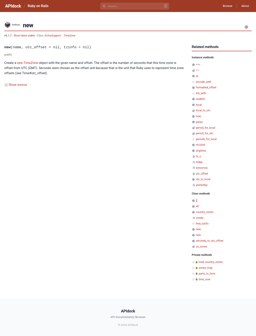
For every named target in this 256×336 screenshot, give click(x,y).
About (244, 6)
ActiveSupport (53, 35)
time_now (204, 279)
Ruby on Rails (38, 6)
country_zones (204, 212)
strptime (201, 150)
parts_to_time (207, 273)
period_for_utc (204, 133)
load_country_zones (211, 262)
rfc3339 (200, 144)
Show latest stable (24, 35)
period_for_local (205, 127)
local (199, 104)
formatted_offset (206, 87)
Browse (225, 6)
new (20, 63)
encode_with (203, 81)
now (198, 116)
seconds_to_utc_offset (209, 240)
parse (199, 122)
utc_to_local (203, 179)
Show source (18, 85)
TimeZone (70, 35)
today (199, 162)
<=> (198, 64)
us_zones (201, 246)
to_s (198, 156)
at (197, 76)
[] (196, 200)
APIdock (13, 6)
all (197, 206)
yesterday (202, 185)
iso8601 (201, 99)
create (200, 217)
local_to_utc (203, 110)
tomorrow (202, 167)
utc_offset (202, 173)
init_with (201, 93)
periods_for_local (206, 139)
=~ (197, 70)
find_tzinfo (202, 223)
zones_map (206, 267)
